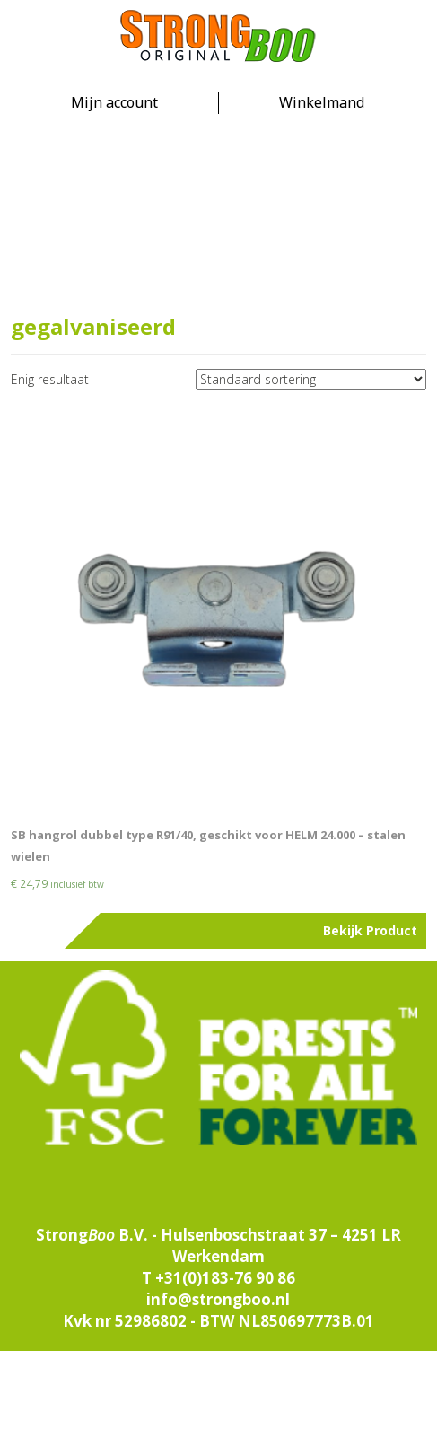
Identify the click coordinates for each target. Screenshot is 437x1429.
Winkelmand (321, 102)
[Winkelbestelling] (311, 379)
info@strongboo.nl (218, 1299)
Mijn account (114, 102)
